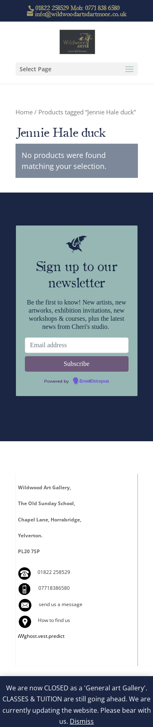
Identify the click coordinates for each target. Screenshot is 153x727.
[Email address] (77, 345)
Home (24, 112)
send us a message (60, 604)
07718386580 (54, 588)
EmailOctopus (94, 381)
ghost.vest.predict (41, 636)
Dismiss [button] (82, 721)
